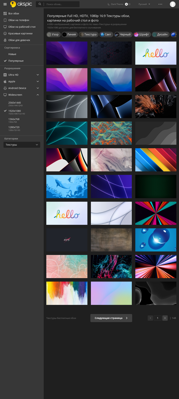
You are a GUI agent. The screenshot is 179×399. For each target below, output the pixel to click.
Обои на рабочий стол (19, 26)
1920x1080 (26, 111)
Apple (9, 81)
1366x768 (13, 119)
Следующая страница (111, 318)
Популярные (16, 60)
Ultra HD (10, 74)
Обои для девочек (16, 40)
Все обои (11, 13)
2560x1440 (14, 102)
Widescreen (12, 94)
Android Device (14, 88)
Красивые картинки (18, 33)
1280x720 (13, 127)
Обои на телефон (16, 20)
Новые (12, 54)
